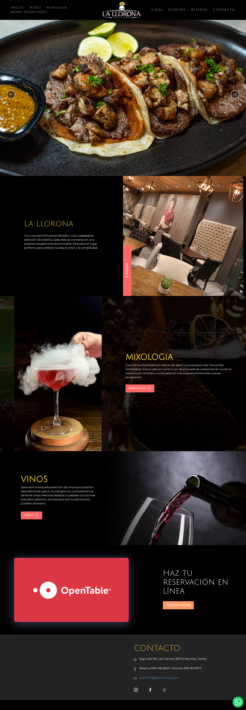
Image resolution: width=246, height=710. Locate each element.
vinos (157, 10)
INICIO (17, 8)
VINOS (31, 530)
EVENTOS (177, 10)
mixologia (57, 8)
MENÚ (35, 8)
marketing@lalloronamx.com (159, 692)
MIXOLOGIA (140, 403)
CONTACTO (224, 10)
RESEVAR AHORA (178, 620)
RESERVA (199, 10)
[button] (11, 94)
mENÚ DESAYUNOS (29, 12)
